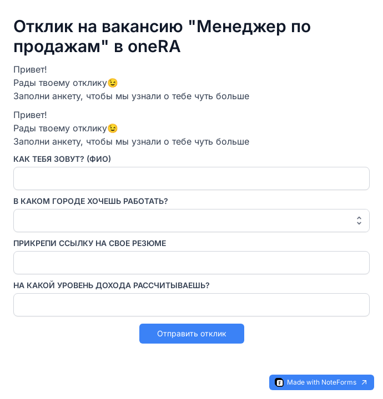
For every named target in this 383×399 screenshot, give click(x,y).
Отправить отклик (191, 333)
